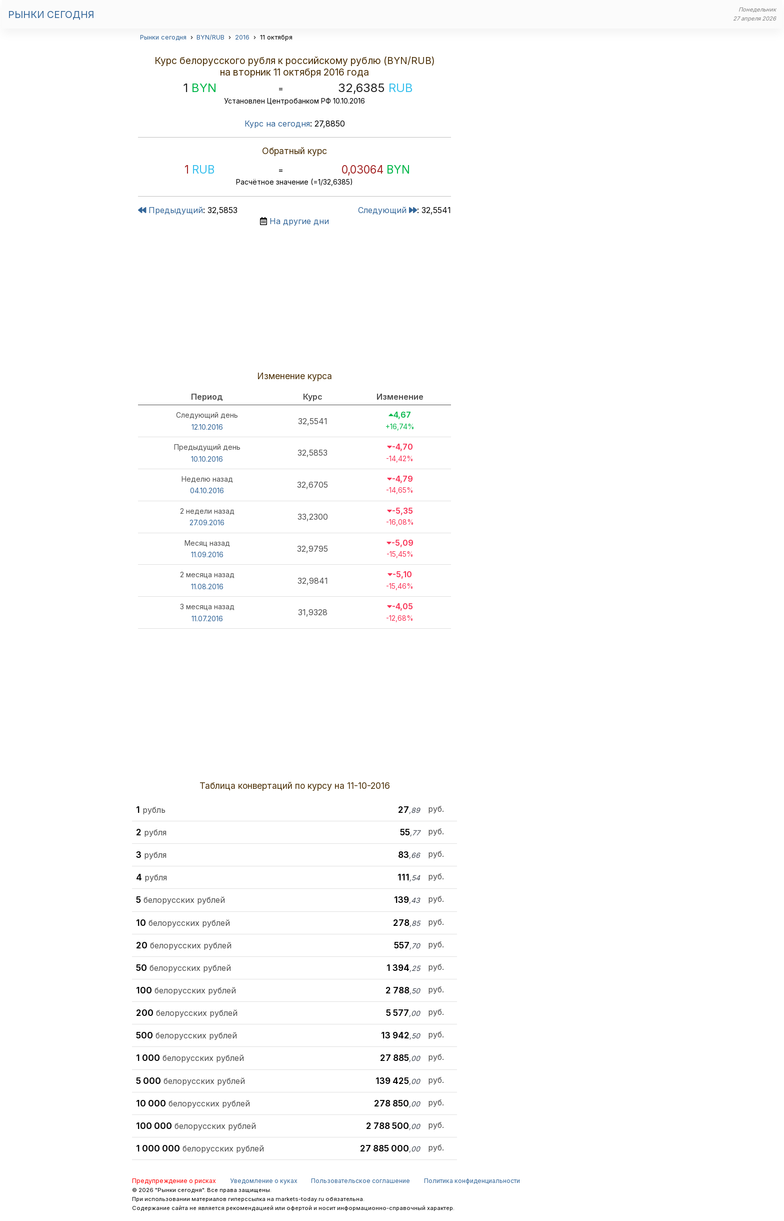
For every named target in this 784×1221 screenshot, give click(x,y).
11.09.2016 (207, 554)
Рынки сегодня (51, 15)
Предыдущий (170, 210)
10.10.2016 (207, 459)
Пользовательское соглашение (360, 1180)
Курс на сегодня (277, 124)
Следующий (387, 210)
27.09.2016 (207, 522)
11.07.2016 (207, 618)
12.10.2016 (207, 427)
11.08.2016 (207, 586)
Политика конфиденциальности (472, 1180)
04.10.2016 (207, 490)
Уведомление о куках (264, 1180)
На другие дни (299, 221)
